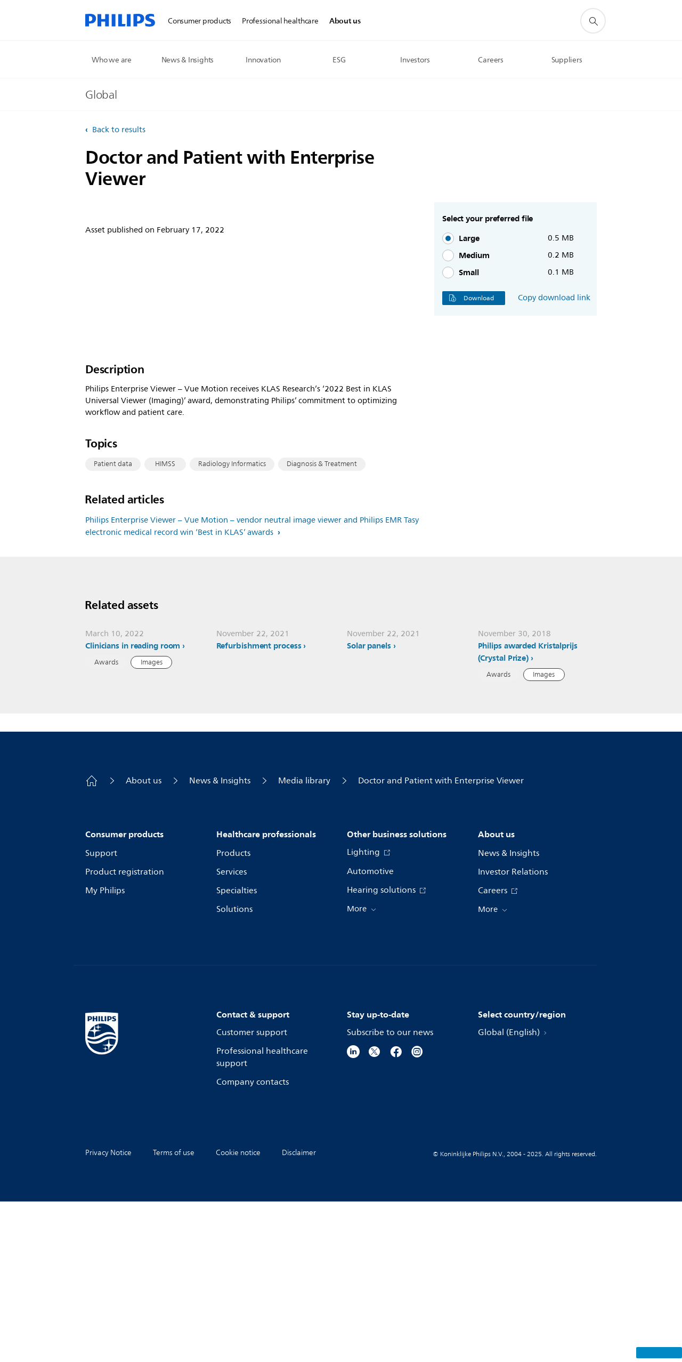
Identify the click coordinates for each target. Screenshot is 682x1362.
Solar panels (369, 806)
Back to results (117, 130)
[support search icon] (593, 21)
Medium (474, 255)
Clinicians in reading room (132, 806)
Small (469, 272)
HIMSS (165, 569)
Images (152, 822)
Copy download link (554, 298)
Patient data (113, 569)
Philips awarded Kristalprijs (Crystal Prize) (528, 812)
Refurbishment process (259, 806)
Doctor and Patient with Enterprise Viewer (441, 941)
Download (473, 298)
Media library (304, 941)
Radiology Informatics (232, 569)
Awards (106, 822)
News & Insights (219, 941)
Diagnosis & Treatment (322, 569)
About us (143, 941)
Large (469, 238)
